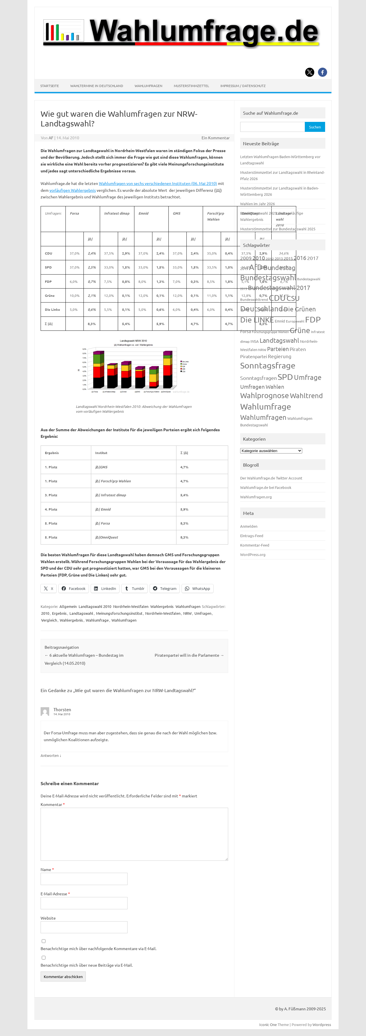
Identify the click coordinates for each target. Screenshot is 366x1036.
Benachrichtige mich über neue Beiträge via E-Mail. (87, 965)
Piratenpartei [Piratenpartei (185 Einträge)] (253, 356)
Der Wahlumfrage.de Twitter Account (271, 477)
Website (48, 917)
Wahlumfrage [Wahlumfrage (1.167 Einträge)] (265, 406)
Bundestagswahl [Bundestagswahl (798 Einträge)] (268, 277)
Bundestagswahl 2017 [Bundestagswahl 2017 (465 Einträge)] (279, 287)
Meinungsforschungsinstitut (119, 613)
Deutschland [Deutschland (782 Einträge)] (261, 308)
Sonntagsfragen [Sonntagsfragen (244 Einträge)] (258, 378)
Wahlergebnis (162, 606)
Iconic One (268, 1024)
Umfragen (202, 613)
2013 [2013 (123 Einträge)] (279, 258)
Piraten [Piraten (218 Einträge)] (298, 349)
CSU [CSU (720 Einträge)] (293, 298)
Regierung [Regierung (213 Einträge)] (279, 356)
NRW (187, 613)
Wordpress (322, 1024)
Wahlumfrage (97, 620)
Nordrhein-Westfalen (130, 606)
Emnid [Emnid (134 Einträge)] (280, 321)
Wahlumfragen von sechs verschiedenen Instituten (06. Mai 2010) (158, 183)
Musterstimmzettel (191, 85)
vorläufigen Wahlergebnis (72, 190)
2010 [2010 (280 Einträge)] (258, 257)
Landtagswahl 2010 (95, 606)
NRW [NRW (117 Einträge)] (262, 349)
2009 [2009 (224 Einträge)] (246, 258)
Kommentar (53, 804)
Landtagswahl (81, 613)
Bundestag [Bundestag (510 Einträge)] (279, 267)
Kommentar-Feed (254, 545)
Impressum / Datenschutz (243, 85)
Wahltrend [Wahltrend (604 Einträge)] (306, 395)
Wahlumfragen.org (256, 496)
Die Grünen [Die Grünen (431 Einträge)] (300, 309)
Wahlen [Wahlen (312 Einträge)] (275, 386)
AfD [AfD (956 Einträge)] (255, 267)
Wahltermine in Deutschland (96, 85)
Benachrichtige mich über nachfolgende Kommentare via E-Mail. (98, 948)
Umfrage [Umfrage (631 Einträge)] (307, 377)
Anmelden (248, 526)
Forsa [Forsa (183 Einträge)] (245, 331)
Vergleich (49, 620)
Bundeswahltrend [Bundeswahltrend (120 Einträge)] (254, 299)
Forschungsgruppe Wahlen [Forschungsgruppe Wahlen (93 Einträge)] (270, 331)
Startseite (49, 85)
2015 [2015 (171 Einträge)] (288, 258)
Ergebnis (59, 613)
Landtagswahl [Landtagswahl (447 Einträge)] (279, 340)
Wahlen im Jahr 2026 (257, 203)
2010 (45, 613)
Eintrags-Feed (251, 535)
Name (47, 869)
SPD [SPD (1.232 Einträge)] (285, 377)
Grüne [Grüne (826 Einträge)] (300, 330)
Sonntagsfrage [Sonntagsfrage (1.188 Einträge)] (267, 365)
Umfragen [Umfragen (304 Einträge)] (252, 386)
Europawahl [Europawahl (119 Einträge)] (295, 321)
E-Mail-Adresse (55, 893)
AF (51, 137)
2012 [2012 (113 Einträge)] (270, 258)
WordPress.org (253, 554)
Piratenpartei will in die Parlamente (189, 655)
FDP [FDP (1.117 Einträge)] (313, 319)
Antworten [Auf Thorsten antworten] (50, 755)
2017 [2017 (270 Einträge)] (313, 258)
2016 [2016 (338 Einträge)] (300, 257)
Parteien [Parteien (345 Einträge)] (278, 348)
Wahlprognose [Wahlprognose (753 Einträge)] (264, 395)
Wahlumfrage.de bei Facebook (265, 487)
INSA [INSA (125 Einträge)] (254, 341)
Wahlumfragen (148, 85)
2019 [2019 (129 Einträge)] (244, 268)
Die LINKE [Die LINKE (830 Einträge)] (257, 319)
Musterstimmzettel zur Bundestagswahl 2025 (277, 228)
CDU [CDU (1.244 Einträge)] (277, 298)
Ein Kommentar (216, 137)
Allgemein (68, 606)
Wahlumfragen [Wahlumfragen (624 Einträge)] (263, 417)
